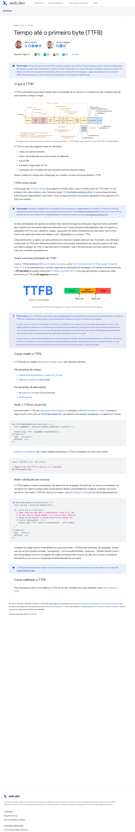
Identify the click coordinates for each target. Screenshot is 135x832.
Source (75, 54)
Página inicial (19, 25)
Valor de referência (55, 3)
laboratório (45, 362)
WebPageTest (25, 397)
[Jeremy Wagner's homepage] (64, 47)
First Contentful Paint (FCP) (85, 264)
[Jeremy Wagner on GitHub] (57, 47)
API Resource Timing (79, 492)
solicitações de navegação (52, 410)
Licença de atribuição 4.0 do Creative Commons (100, 604)
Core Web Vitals (63, 316)
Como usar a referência (78, 3)
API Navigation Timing (94, 410)
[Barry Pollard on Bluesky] (36, 47)
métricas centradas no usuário (52, 264)
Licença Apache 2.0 (57, 606)
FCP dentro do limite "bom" (62, 271)
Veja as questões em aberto (15, 820)
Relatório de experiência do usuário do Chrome (40, 375)
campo (60, 362)
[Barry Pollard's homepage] (40, 47)
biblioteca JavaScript (31, 452)
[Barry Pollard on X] (26, 47)
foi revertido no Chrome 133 (97, 214)
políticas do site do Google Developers (104, 606)
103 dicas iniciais (37, 189)
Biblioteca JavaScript (34, 380)
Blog (95, 3)
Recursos (38, 3)
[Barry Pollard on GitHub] (29, 47)
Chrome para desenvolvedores (16, 830)
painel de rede (28, 393)
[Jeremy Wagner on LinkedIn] (61, 47)
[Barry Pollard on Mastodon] (33, 47)
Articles (7, 10)
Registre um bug (10, 816)
